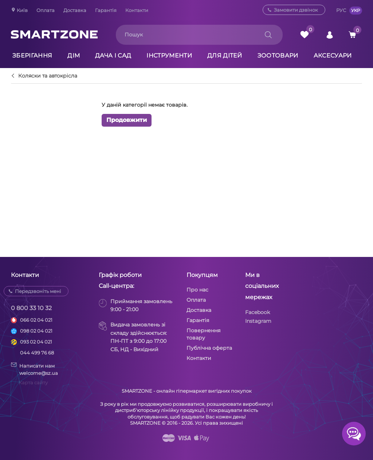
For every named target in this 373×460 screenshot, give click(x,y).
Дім (73, 55)
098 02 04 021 (36, 331)
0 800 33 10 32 (31, 308)
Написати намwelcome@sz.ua (34, 369)
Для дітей (224, 55)
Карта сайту (33, 382)
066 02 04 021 (36, 320)
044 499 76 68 (37, 353)
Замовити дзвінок (296, 10)
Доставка (74, 10)
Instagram (258, 321)
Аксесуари (333, 55)
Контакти (136, 10)
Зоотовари (278, 55)
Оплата (45, 10)
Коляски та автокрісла (47, 76)
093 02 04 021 (36, 342)
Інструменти (169, 55)
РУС (341, 10)
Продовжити (126, 119)
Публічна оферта (209, 348)
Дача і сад (113, 55)
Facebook (257, 312)
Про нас (197, 289)
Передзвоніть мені (38, 291)
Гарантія (106, 10)
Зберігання (32, 55)
